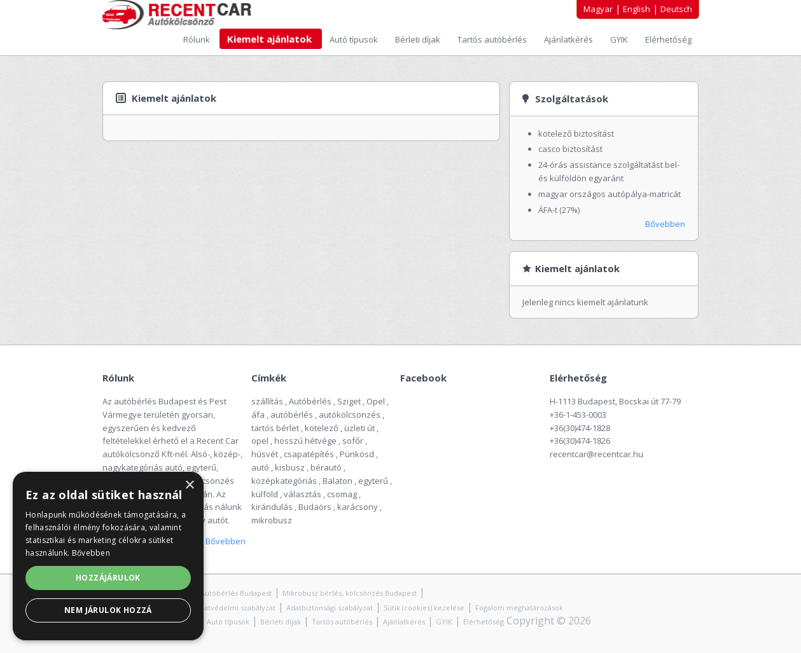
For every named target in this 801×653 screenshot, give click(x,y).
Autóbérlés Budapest (236, 593)
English (636, 9)
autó (260, 467)
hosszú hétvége (305, 440)
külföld (264, 494)
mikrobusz (271, 520)
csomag (342, 494)
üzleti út (359, 428)
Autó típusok (355, 39)
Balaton (337, 480)
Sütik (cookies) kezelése (424, 607)
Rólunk (197, 39)
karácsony (357, 506)
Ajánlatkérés (569, 39)
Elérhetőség (668, 39)
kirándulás (272, 506)
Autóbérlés (310, 401)
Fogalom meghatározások (519, 607)
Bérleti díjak (418, 39)
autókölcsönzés (349, 414)
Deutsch (676, 9)
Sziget (349, 401)
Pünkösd (357, 454)
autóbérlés (291, 414)
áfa (258, 414)
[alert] (108, 556)
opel (259, 440)
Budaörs (314, 506)
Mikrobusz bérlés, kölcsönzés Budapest (349, 593)
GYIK (620, 39)
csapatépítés (309, 454)
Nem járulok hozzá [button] (108, 610)
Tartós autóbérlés (493, 39)
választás (302, 494)
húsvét (264, 454)
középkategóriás (284, 480)
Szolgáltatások (571, 98)
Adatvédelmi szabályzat (235, 607)
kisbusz (290, 467)
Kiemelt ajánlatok (270, 38)
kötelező (321, 428)
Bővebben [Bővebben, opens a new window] (91, 552)
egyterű (373, 480)
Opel (375, 401)
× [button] (189, 485)
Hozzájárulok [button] (108, 577)
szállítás (267, 401)
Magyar (598, 9)
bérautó (326, 467)
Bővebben (665, 224)
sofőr (352, 440)
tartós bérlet (275, 428)
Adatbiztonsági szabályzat (329, 607)
